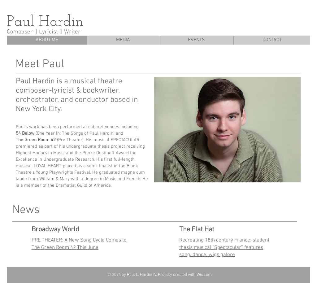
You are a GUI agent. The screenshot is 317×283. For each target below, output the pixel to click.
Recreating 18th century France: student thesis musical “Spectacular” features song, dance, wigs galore (224, 247)
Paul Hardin (45, 22)
